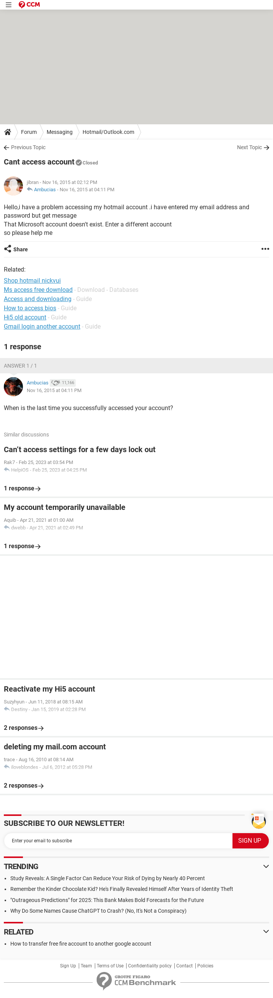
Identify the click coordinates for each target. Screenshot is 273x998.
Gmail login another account (42, 326)
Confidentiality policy (150, 966)
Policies (205, 966)
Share (20, 249)
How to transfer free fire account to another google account (80, 944)
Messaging (60, 132)
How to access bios (30, 308)
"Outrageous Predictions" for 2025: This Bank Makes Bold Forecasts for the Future (107, 900)
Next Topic (249, 147)
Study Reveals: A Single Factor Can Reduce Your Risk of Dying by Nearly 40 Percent (107, 878)
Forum (29, 132)
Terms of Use (110, 966)
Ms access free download (38, 289)
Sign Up (68, 966)
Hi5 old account (25, 317)
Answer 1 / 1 (20, 366)
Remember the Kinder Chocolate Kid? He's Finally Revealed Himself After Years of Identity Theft (121, 889)
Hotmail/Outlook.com (108, 132)
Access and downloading (38, 299)
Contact (184, 966)
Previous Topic (28, 147)
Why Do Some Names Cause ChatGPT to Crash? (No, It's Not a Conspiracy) (98, 911)
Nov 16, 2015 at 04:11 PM (87, 189)
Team (86, 966)
